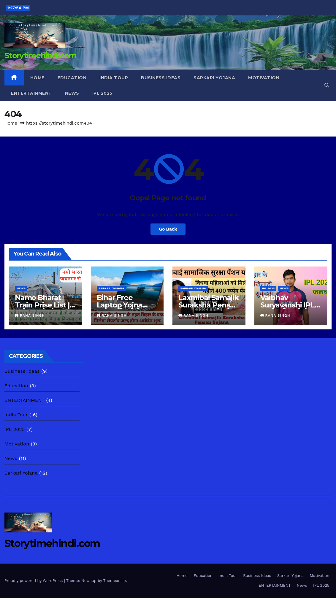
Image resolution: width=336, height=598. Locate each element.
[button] (326, 85)
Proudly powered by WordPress (34, 580)
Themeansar (114, 580)
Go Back (168, 229)
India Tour (113, 77)
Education (72, 77)
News (72, 93)
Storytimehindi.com (40, 55)
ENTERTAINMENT (31, 93)
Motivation (263, 77)
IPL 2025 (102, 93)
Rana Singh (30, 315)
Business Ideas (160, 77)
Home (37, 77)
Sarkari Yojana (214, 77)
